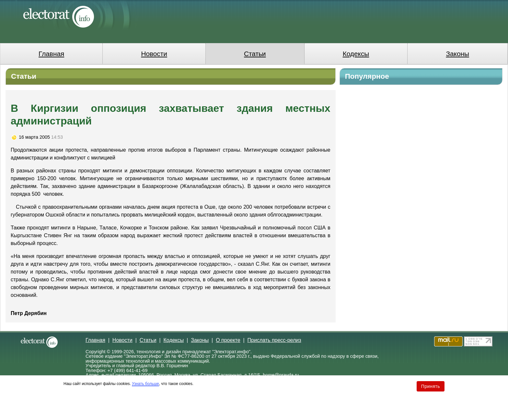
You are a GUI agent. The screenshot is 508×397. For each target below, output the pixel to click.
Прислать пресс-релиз (274, 340)
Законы (457, 53)
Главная (51, 53)
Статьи (255, 53)
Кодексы (356, 53)
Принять (430, 386)
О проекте (228, 340)
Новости (154, 53)
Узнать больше (145, 383)
